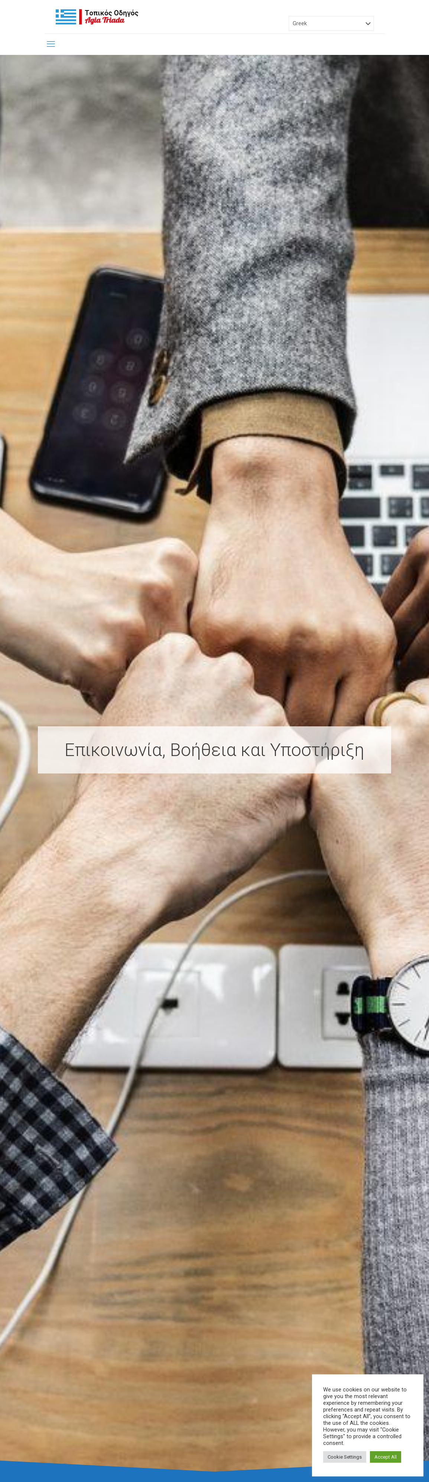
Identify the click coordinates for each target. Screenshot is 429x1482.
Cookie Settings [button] (345, 1457)
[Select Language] (331, 23)
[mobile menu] (51, 44)
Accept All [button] (385, 1457)
